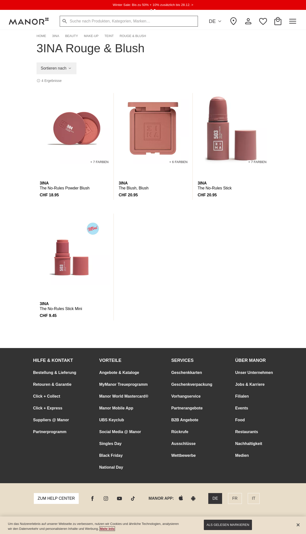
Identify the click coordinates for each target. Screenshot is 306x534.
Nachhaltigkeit (248, 444)
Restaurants (246, 432)
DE (216, 21)
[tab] (151, 10)
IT (253, 498)
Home (41, 36)
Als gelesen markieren (228, 525)
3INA (55, 36)
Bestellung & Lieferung (54, 372)
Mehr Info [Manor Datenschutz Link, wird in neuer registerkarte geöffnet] (107, 529)
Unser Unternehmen (254, 372)
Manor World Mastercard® (123, 396)
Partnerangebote (187, 408)
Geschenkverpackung (191, 384)
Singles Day (110, 444)
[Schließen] (298, 524)
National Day (111, 467)
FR (234, 498)
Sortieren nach (56, 68)
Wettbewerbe (183, 455)
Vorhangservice (186, 396)
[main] (153, 525)
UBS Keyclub (111, 420)
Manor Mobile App (116, 408)
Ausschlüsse (183, 444)
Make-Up (91, 36)
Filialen (242, 396)
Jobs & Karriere (250, 384)
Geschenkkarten (186, 372)
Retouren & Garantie (52, 384)
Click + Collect (46, 396)
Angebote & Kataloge (119, 372)
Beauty (71, 36)
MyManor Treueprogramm (123, 384)
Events (241, 408)
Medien (242, 455)
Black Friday (111, 455)
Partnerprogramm (49, 432)
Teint (109, 36)
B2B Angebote (184, 420)
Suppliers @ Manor (51, 420)
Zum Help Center (56, 498)
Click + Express (47, 408)
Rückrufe (179, 432)
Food (240, 420)
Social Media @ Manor (120, 432)
